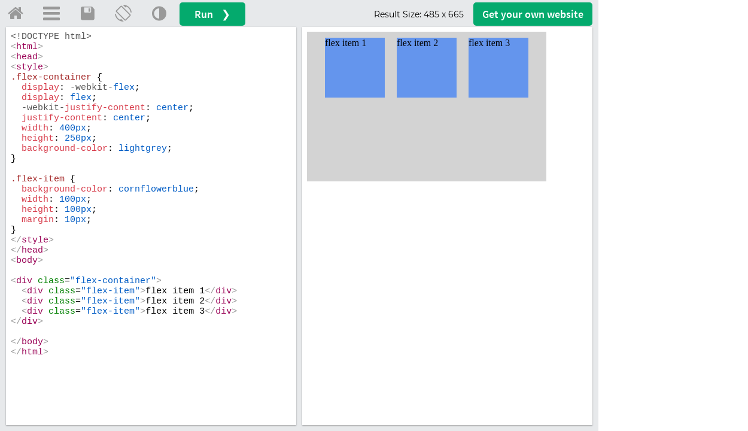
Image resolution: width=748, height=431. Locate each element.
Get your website (532, 14)
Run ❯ (212, 14)
